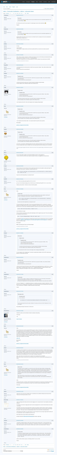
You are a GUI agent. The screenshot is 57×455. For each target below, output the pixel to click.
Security (45, 1)
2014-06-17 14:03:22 (19, 399)
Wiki (37, 1)
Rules (7, 6)
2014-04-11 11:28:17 (19, 87)
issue (23, 218)
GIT (19, 338)
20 (19, 13)
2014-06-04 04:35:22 (19, 347)
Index (4, 6)
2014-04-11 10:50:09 (19, 73)
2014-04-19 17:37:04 (19, 291)
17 (13, 13)
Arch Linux (6, 2)
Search (10, 6)
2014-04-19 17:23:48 (19, 274)
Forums (33, 1)
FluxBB (52, 451)
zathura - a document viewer (27, 11)
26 (25, 13)
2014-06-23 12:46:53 (19, 428)
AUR (49, 1)
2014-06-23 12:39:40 (19, 420)
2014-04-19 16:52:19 (19, 257)
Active (48, 8)
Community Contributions (13, 11)
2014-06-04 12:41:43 (19, 364)
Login (17, 6)
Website (6, 117)
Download (53, 1)
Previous (7, 13)
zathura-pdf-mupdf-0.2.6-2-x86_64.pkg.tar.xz (39, 219)
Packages (28, 1)
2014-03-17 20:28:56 (19, 54)
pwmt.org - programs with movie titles (22, 228)
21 (21, 13)
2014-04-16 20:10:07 (19, 152)
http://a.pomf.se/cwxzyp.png (28, 416)
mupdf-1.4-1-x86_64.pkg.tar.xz (25, 219)
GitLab (40, 1)
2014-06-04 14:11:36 (19, 391)
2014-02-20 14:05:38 (19, 43)
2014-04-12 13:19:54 (19, 106)
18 (15, 13)
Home (23, 1)
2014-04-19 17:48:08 (19, 310)
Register (13, 6)
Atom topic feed (51, 449)
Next (28, 13)
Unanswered (51, 8)
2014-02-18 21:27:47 (19, 15)
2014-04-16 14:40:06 (19, 129)
